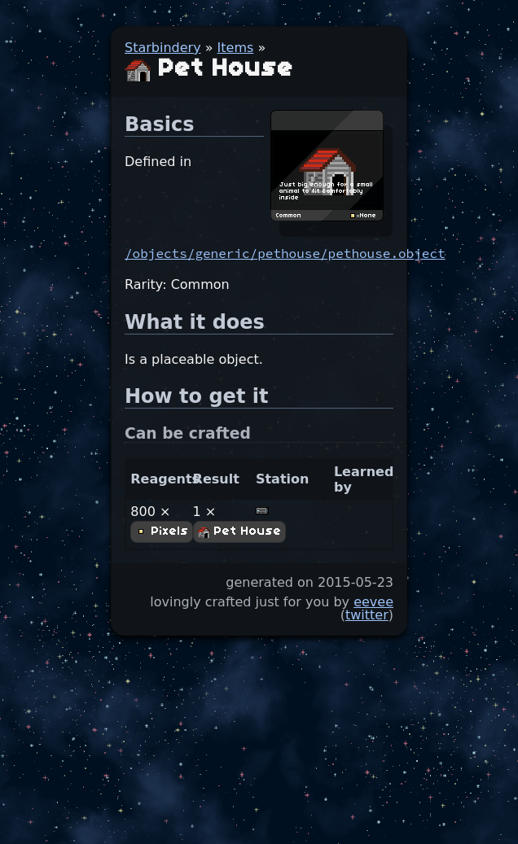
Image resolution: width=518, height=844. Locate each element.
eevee (373, 602)
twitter (366, 615)
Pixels (161, 531)
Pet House (239, 531)
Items (235, 47)
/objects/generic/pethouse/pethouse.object (285, 253)
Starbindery (163, 47)
